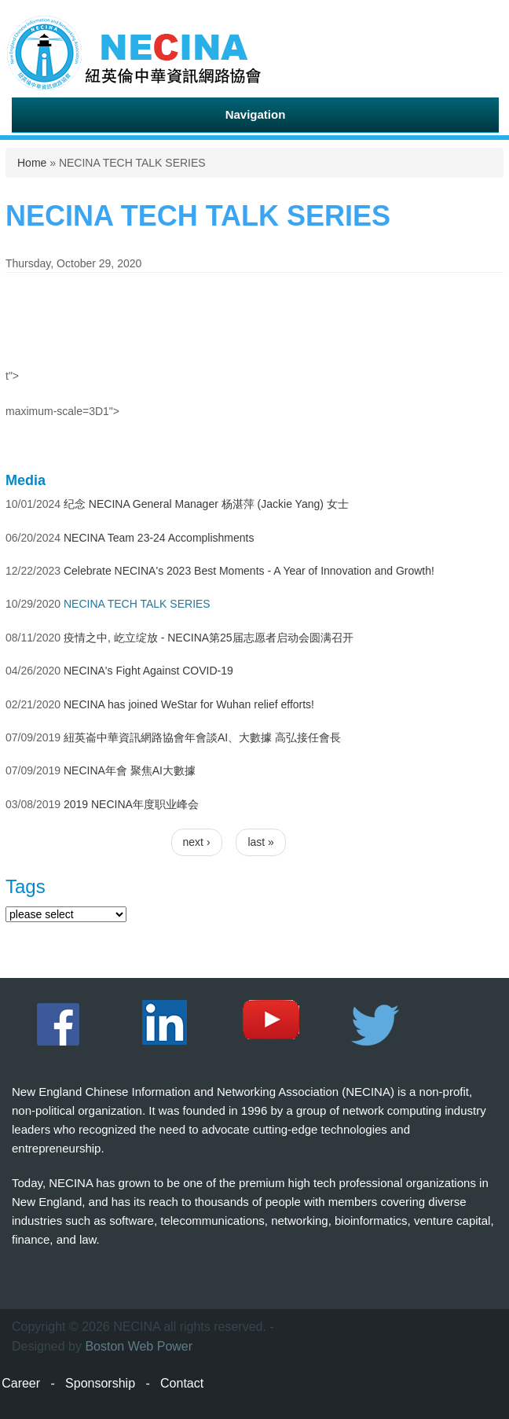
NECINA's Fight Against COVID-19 (148, 670)
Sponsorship (100, 1383)
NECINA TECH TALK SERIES (137, 603)
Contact (181, 1383)
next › (197, 842)
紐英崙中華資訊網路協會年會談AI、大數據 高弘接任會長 (202, 737)
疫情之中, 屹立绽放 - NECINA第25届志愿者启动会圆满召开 (208, 637)
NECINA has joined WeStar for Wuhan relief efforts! (189, 704)
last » (260, 842)
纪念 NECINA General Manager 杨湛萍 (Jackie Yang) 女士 (206, 504)
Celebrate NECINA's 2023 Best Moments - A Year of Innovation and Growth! (249, 570)
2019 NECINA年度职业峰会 (131, 804)
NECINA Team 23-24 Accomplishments (159, 537)
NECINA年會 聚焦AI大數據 (130, 770)
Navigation (255, 114)
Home (31, 162)
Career (21, 1383)
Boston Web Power (138, 1346)
